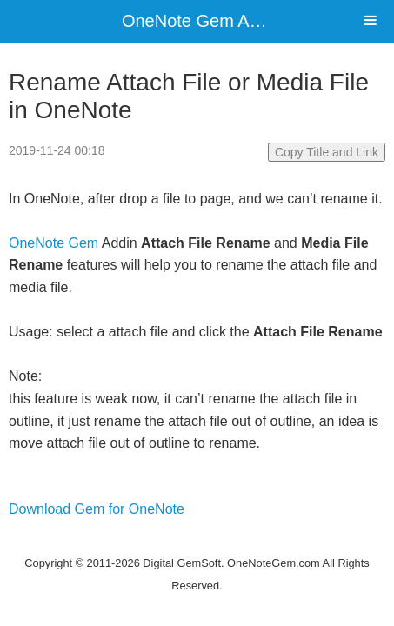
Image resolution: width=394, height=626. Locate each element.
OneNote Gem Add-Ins (209, 20)
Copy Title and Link (326, 152)
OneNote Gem (53, 243)
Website (197, 540)
